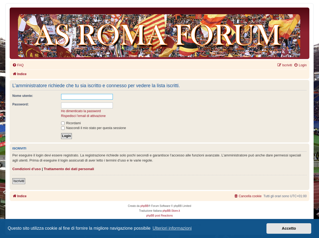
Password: (20, 104)
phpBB (144, 205)
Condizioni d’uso (26, 169)
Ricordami (71, 123)
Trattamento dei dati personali (69, 169)
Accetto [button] (289, 228)
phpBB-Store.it (171, 210)
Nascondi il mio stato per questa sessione (93, 128)
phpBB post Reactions (159, 215)
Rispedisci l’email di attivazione (83, 116)
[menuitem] (18, 65)
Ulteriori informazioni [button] (172, 228)
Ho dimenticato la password (81, 111)
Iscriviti (18, 181)
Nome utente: (22, 96)
